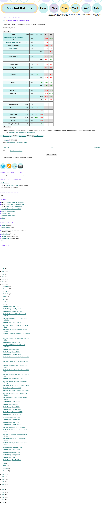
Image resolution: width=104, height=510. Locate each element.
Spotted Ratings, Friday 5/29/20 (11, 306)
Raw (5, 32)
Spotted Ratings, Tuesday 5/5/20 (11, 449)
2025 (3, 271)
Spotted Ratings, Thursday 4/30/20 (12, 460)
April (4, 463)
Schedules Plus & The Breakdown (15, 202)
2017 (3, 479)
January (5, 471)
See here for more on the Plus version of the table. (22, 132)
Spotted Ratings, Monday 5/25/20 (12, 342)
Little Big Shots (11, 142)
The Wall (25, 142)
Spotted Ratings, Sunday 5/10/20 (11, 419)
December (6, 286)
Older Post (97, 147)
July (4, 299)
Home (51, 147)
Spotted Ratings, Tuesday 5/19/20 (12, 388)
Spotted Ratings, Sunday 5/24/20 (18, 20)
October (5, 291)
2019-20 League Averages (8, 211)
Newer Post (6, 147)
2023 (3, 276)
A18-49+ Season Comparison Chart (15, 204)
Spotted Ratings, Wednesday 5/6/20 (12, 447)
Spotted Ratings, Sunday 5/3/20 (11, 454)
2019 (3, 474)
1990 (3, 502)
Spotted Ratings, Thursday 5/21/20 (12, 354)
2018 (3, 476)
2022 (3, 279)
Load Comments (51, 154)
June (4, 301)
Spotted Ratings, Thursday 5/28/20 (12, 309)
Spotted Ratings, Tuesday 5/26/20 (12, 322)
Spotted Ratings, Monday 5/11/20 (12, 417)
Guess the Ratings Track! (8, 215)
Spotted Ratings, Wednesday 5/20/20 (12, 378)
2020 (3, 284)
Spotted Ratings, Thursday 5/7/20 (12, 424)
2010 (3, 497)
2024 (3, 274)
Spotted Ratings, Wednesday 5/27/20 (12, 311)
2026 (3, 269)
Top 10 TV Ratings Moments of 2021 (11, 209)
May (4, 304)
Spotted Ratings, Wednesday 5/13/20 (12, 412)
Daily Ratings (5, 183)
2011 (3, 494)
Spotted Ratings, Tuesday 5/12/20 (12, 414)
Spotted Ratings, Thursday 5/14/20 (12, 409)
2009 (3, 500)
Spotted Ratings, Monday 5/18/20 (12, 401)
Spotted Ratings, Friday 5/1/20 (11, 457)
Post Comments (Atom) (16, 151)
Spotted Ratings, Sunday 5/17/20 (11, 404)
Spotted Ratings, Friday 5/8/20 (11, 422)
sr (16, 142)
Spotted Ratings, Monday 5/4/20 (11, 452)
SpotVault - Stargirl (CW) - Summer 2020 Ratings (16, 390)
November (6, 289)
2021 (3, 281)
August (5, 296)
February (5, 468)
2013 (3, 489)
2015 (3, 484)
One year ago (22, 136)
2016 (3, 482)
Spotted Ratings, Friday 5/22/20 (11, 352)
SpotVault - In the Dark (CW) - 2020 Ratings (14, 427)
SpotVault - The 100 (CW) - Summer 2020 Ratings (16, 385)
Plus (9, 32)
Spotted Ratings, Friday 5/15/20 (11, 407)
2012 (3, 492)
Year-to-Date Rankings (12, 185)
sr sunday (19, 142)
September (6, 294)
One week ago (7, 136)
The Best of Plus (5, 213)
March (5, 465)
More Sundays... (38, 136)
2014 (3, 487)
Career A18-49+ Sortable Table (14, 206)
